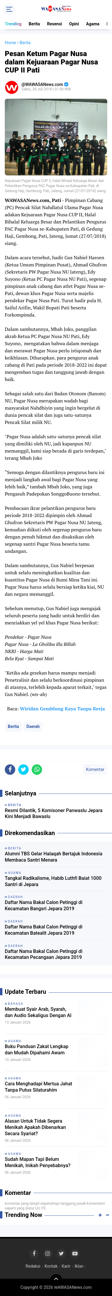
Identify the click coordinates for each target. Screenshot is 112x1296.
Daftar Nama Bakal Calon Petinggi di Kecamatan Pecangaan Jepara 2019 (43, 954)
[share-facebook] (10, 769)
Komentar (95, 769)
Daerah (33, 726)
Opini (74, 23)
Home (10, 42)
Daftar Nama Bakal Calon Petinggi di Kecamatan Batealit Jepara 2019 (43, 930)
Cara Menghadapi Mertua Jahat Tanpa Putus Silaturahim (38, 1087)
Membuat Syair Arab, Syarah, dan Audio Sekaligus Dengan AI (38, 1012)
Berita (34, 23)
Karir (66, 1266)
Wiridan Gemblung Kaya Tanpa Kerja (62, 708)
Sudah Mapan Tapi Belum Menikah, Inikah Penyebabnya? (37, 1162)
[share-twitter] (23, 769)
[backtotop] (56, 1280)
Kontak (51, 1266)
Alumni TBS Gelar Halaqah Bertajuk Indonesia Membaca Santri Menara (53, 857)
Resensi (54, 23)
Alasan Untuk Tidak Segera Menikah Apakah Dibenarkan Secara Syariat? (35, 1127)
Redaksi (33, 1266)
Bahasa (15, 1003)
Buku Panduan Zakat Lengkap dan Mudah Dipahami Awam (36, 1050)
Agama (92, 23)
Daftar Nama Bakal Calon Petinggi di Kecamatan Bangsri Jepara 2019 (43, 905)
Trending (13, 23)
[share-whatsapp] (37, 769)
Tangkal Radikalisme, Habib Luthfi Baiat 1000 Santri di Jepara (53, 881)
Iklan (79, 1266)
